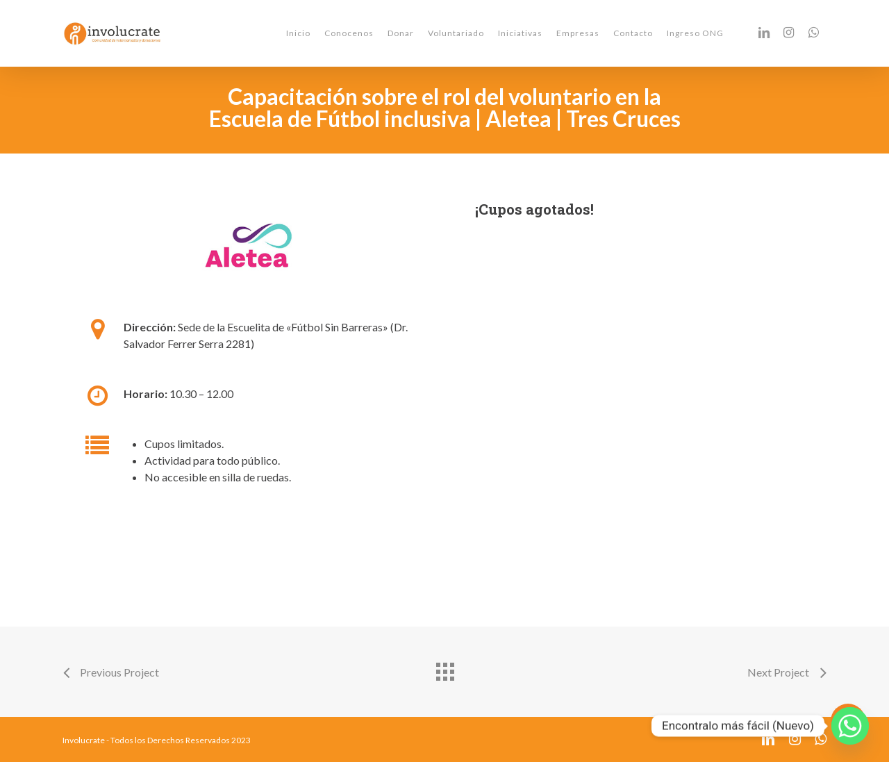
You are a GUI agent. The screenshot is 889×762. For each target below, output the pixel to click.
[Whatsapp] (850, 726)
